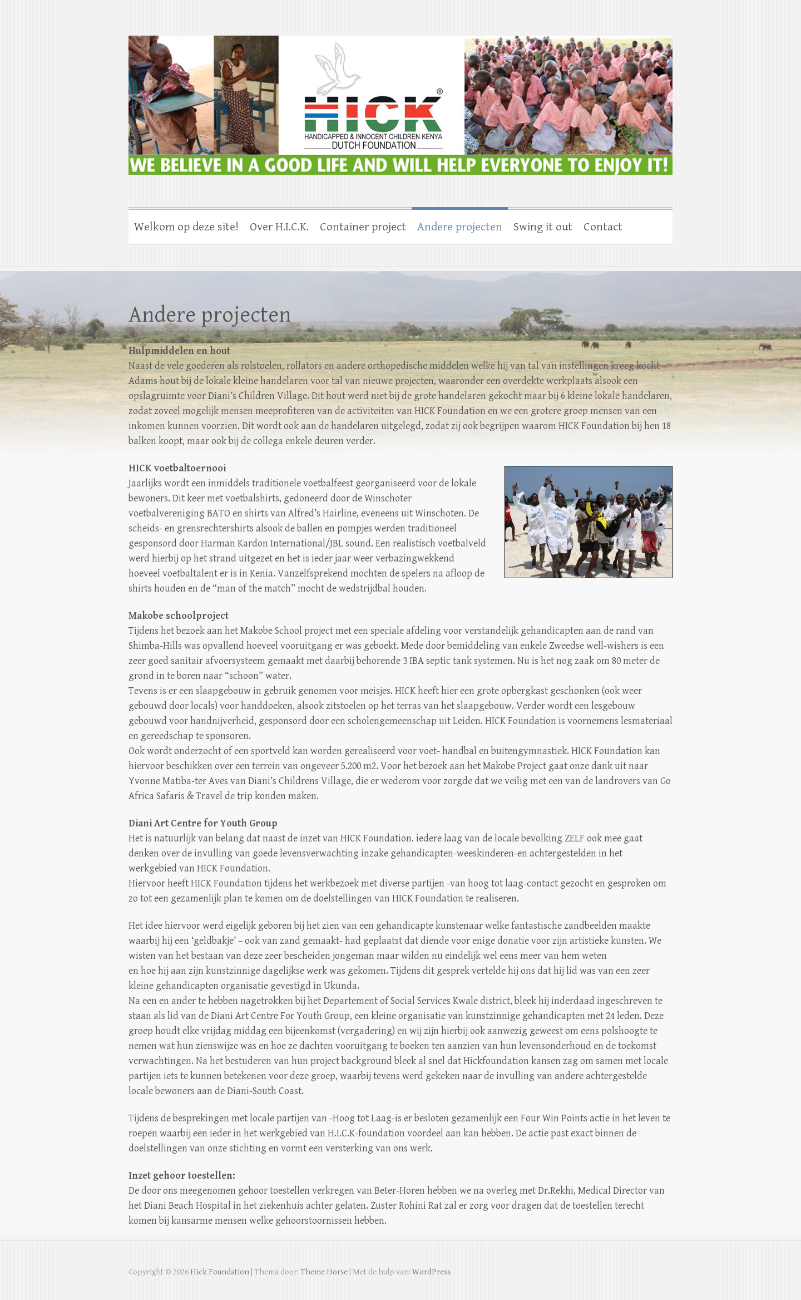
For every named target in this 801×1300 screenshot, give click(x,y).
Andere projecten (459, 227)
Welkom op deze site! (186, 227)
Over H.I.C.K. (279, 227)
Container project (363, 227)
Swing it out (542, 227)
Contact (603, 227)
